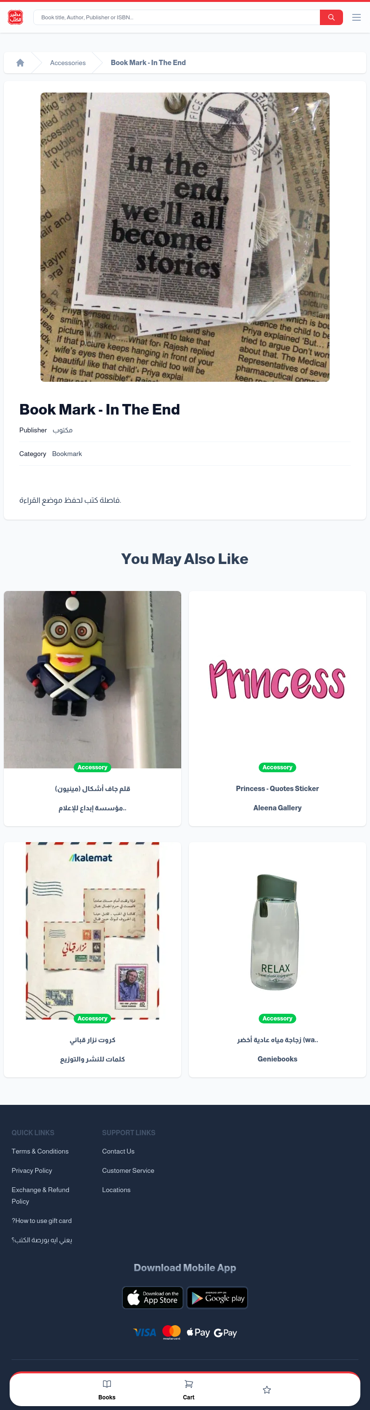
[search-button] (331, 17)
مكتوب (63, 430)
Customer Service (128, 1170)
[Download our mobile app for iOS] (153, 1297)
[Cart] (189, 1384)
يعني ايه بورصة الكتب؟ (42, 1240)
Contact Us (118, 1151)
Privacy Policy (32, 1170)
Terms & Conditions (40, 1151)
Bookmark (67, 453)
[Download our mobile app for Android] (217, 1297)
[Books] (107, 1384)
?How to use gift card (42, 1220)
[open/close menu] (356, 17)
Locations (116, 1190)
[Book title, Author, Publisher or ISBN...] (178, 17)
